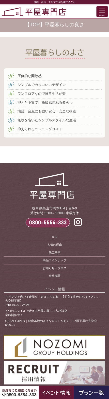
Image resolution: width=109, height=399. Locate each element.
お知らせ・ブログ (54, 268)
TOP (54, 237)
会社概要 (55, 275)
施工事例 (55, 252)
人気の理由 (54, 245)
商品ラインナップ (54, 260)
